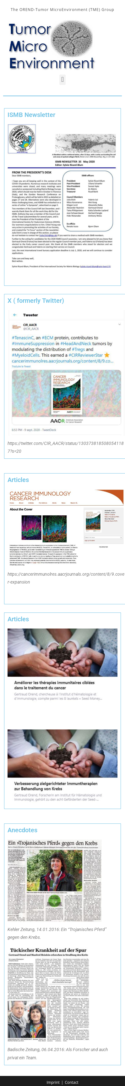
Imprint (52, 1082)
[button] (62, 80)
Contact (71, 1082)
